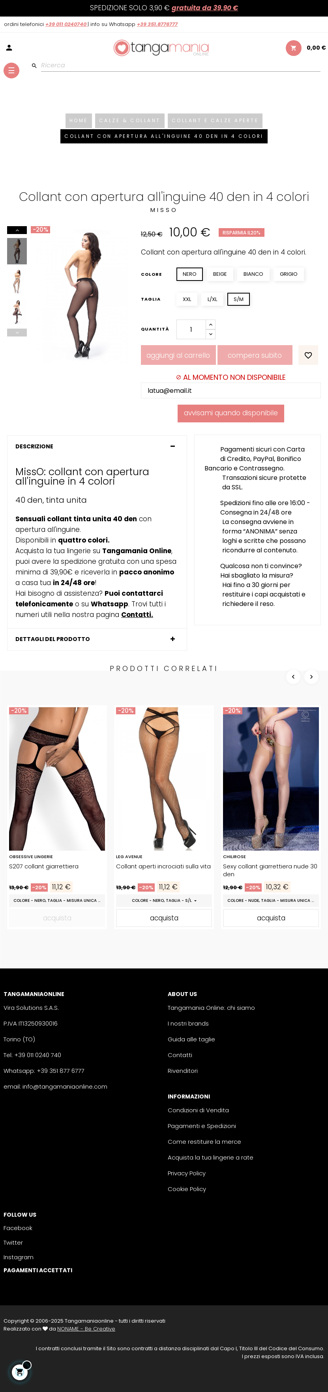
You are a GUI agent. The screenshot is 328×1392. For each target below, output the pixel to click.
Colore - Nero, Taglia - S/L (162, 900)
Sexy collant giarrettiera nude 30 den (270, 870)
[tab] (97, 446)
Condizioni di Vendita (198, 1110)
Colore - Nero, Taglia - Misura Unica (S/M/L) (59, 900)
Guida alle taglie (191, 1039)
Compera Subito (255, 355)
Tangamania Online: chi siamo (211, 1008)
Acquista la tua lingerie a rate (210, 1157)
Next (17, 230)
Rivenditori (183, 1071)
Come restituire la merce (204, 1141)
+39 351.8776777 (157, 24)
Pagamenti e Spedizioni (202, 1126)
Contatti (180, 1055)
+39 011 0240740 (66, 24)
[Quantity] (191, 329)
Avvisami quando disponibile (231, 413)
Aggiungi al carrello (178, 355)
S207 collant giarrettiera (44, 866)
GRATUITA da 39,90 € (205, 8)
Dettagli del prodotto (52, 639)
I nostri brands (188, 1023)
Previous (17, 332)
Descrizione (34, 447)
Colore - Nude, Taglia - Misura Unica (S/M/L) (273, 900)
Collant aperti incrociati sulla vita (163, 866)
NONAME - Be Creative (86, 1329)
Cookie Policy (187, 1189)
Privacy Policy (187, 1173)
